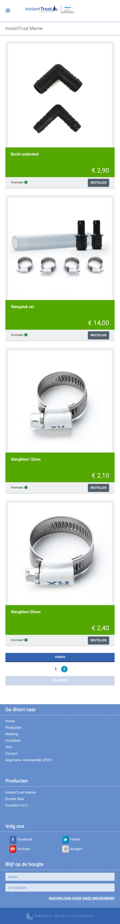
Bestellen (98, 182)
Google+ (72, 849)
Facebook (20, 839)
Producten (13, 728)
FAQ (8, 747)
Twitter (71, 839)
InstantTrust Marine (20, 792)
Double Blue (14, 799)
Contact (11, 753)
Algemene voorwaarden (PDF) (28, 760)
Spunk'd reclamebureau (74, 916)
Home (10, 721)
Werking (11, 734)
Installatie (13, 740)
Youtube (19, 849)
